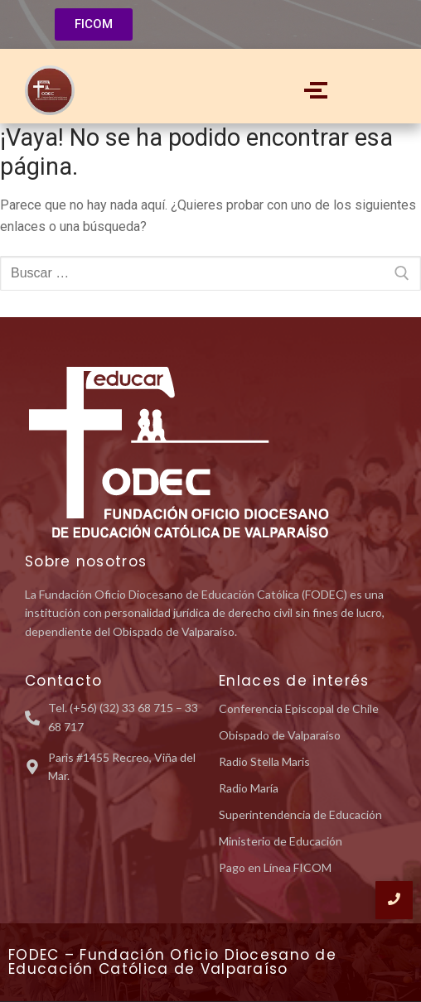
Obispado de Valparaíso (280, 735)
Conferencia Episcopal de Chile (299, 708)
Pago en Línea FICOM (275, 867)
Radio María (248, 788)
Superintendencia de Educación (300, 814)
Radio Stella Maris (264, 761)
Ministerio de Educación (280, 841)
